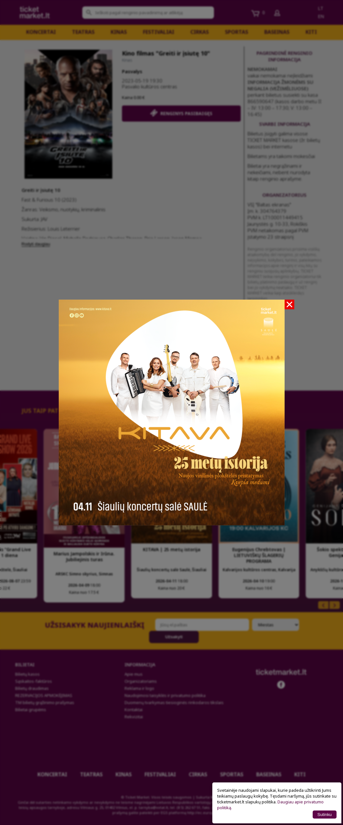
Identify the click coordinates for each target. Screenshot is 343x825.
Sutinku (325, 814)
